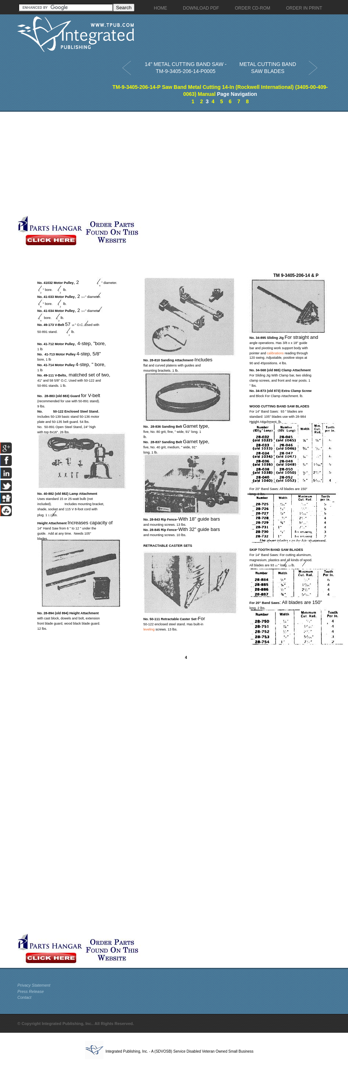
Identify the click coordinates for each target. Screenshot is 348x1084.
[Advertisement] (107, 163)
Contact (24, 997)
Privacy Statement (33, 985)
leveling (149, 629)
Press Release (30, 991)
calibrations (275, 353)
